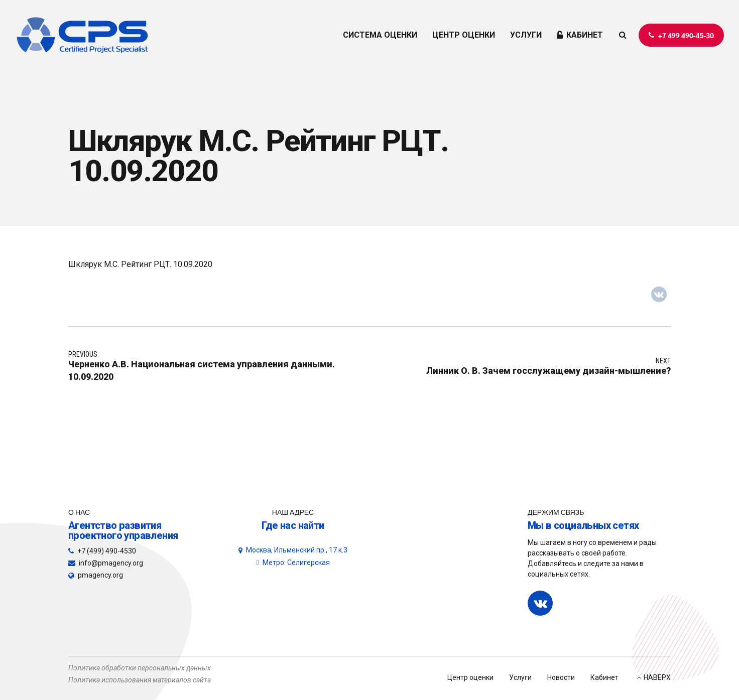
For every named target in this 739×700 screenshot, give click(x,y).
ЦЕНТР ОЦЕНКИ (463, 35)
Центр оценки (470, 677)
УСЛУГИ (526, 35)
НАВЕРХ (657, 677)
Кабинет (604, 677)
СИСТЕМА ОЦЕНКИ (380, 35)
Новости (561, 677)
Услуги (520, 677)
